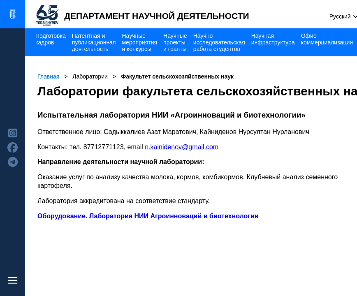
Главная (48, 76)
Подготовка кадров (50, 39)
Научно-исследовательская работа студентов (219, 42)
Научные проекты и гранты (175, 42)
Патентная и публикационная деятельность (94, 42)
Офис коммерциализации (327, 39)
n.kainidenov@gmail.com (181, 146)
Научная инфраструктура (273, 39)
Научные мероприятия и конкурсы (139, 42)
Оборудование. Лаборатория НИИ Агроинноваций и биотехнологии (148, 216)
